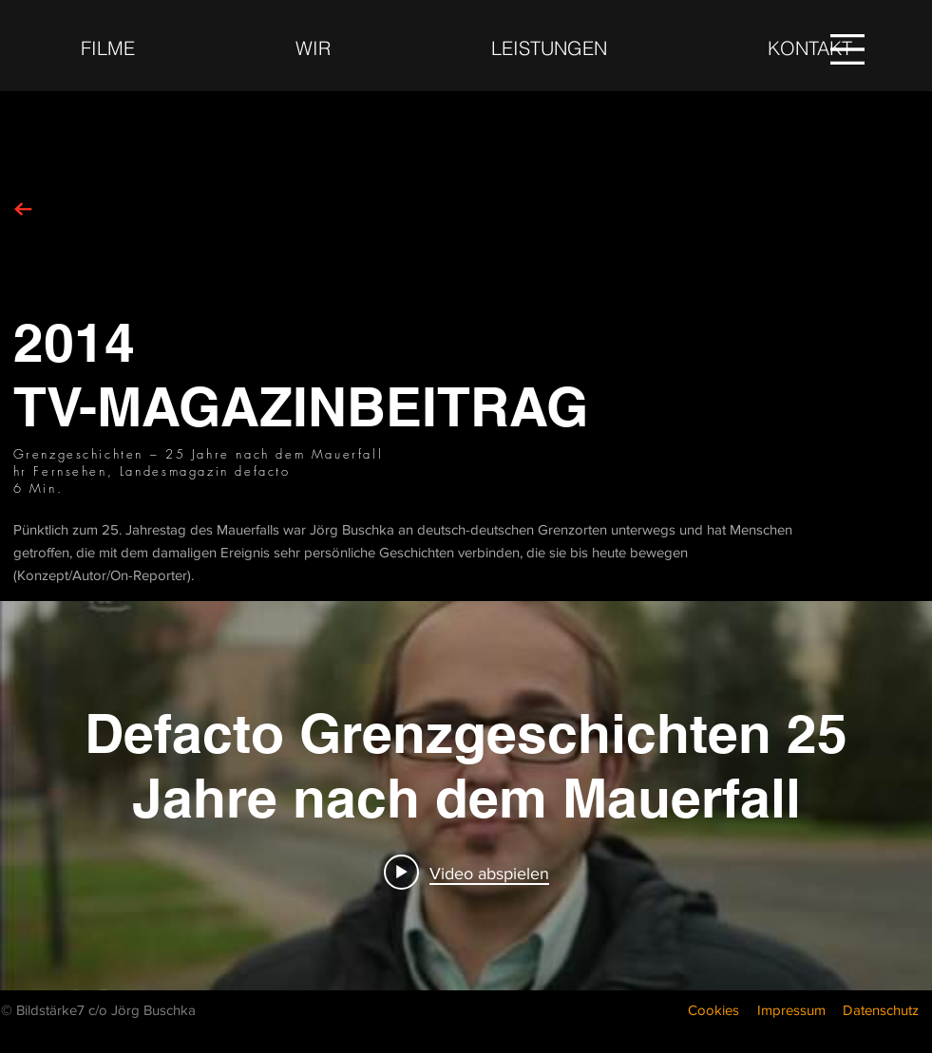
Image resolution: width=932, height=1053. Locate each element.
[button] (847, 49)
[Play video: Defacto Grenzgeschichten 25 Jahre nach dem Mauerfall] (466, 873)
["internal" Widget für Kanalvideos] (466, 795)
